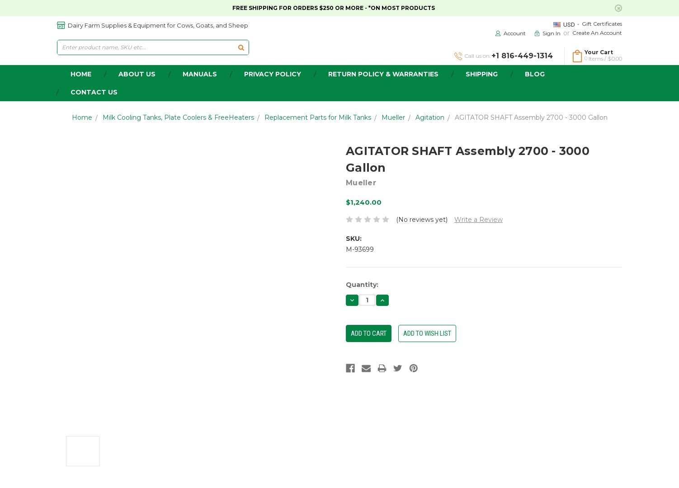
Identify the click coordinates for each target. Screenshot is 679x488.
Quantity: (362, 285)
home (81, 74)
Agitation (429, 117)
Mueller (393, 117)
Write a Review (478, 220)
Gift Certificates (602, 23)
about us (137, 74)
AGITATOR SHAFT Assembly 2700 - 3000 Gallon (531, 117)
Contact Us (94, 92)
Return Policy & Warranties (383, 74)
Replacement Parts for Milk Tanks (317, 117)
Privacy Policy (272, 74)
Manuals (200, 74)
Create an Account (597, 32)
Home (82, 117)
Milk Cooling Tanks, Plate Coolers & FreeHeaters (178, 117)
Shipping (482, 74)
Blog (535, 74)
